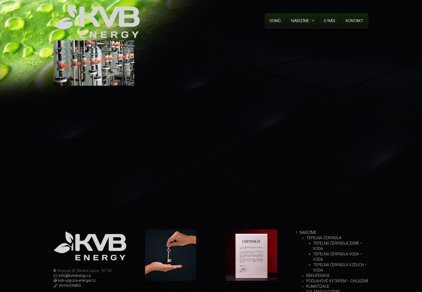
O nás (329, 20)
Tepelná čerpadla (324, 238)
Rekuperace (318, 275)
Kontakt (354, 20)
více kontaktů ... (71, 285)
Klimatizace (317, 286)
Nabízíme (303, 20)
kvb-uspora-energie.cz (77, 280)
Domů (275, 20)
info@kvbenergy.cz (75, 275)
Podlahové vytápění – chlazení (337, 281)
